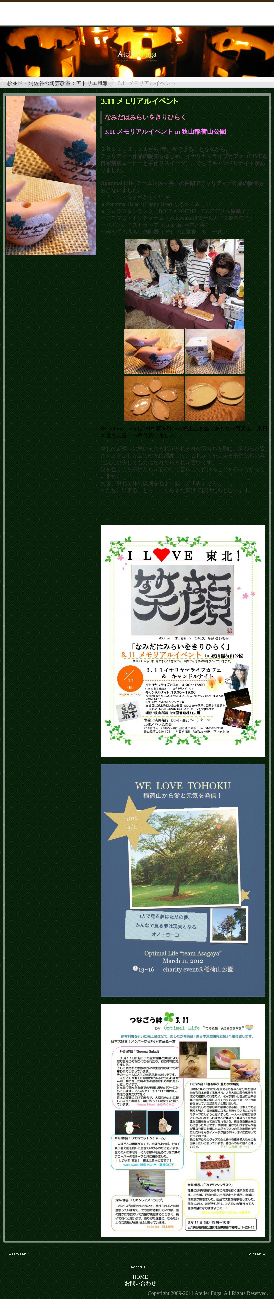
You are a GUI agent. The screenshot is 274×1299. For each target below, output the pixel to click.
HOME (140, 1277)
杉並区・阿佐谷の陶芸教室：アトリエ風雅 (57, 83)
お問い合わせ (140, 1283)
